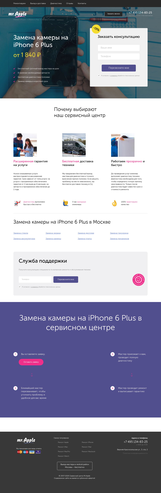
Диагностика (56, 3)
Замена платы (85, 239)
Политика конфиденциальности (135, 453)
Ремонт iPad (84, 447)
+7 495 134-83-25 (140, 12)
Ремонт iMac (61, 447)
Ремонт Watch (61, 456)
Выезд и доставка (38, 3)
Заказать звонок (113, 14)
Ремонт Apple (61, 442)
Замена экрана (53, 233)
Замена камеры (53, 239)
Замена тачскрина (119, 233)
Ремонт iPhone (19, 20)
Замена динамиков (119, 239)
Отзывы (69, 3)
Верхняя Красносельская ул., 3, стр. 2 (132, 450)
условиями (114, 75)
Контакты (82, 3)
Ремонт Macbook (86, 451)
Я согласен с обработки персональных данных (119, 75)
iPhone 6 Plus (33, 20)
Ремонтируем (19, 3)
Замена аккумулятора (24, 239)
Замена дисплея (86, 233)
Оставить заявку (31, 362)
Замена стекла (20, 233)
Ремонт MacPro (62, 451)
